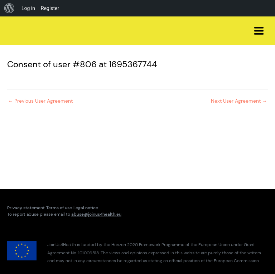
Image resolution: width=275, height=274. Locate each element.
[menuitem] (9, 8)
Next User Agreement (239, 101)
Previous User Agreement (40, 101)
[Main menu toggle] (259, 31)
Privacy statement (26, 208)
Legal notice (85, 208)
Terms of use (59, 208)
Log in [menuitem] (28, 8)
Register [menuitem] (50, 8)
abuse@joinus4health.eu (96, 214)
